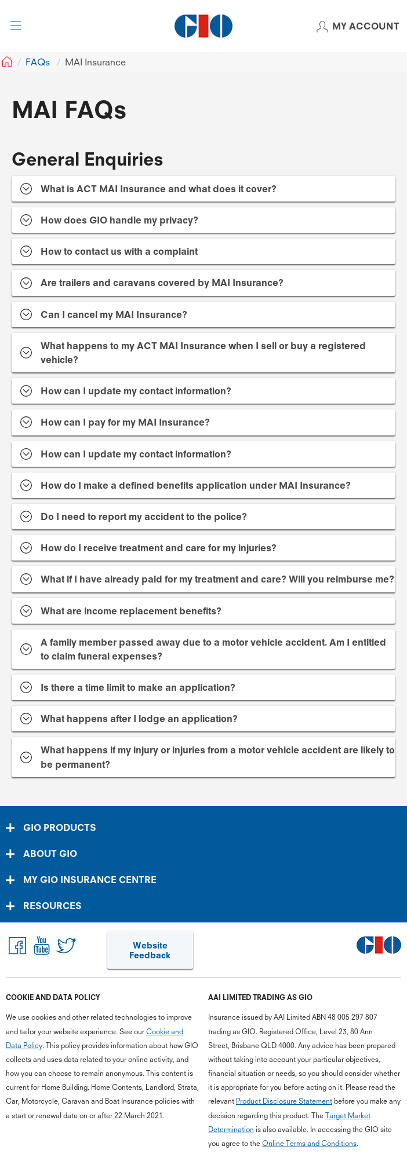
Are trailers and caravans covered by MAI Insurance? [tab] (162, 282)
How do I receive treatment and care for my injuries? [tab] (159, 548)
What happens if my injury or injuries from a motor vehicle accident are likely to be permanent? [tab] (218, 757)
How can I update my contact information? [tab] (136, 391)
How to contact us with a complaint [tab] (119, 251)
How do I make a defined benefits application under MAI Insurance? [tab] (196, 485)
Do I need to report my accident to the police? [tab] (144, 516)
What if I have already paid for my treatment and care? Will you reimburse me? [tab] (217, 579)
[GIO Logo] (203, 26)
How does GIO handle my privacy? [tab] (119, 220)
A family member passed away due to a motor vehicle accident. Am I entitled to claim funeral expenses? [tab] (213, 649)
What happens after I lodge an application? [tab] (139, 718)
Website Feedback (149, 950)
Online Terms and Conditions (309, 1143)
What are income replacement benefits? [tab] (131, 611)
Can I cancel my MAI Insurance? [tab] (114, 314)
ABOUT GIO (50, 853)
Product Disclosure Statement (284, 1101)
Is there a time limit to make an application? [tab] (138, 687)
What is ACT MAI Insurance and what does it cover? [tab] (159, 189)
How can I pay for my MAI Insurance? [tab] (125, 422)
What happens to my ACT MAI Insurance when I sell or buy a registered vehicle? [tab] (203, 352)
